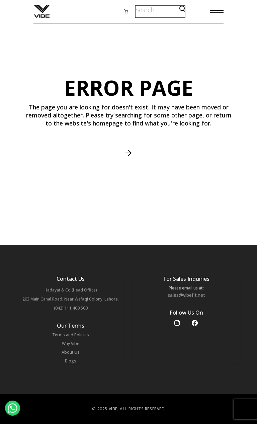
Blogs (70, 361)
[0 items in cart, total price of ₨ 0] (126, 11)
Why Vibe (70, 343)
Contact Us (71, 278)
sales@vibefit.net (186, 295)
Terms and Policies (70, 335)
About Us (71, 352)
